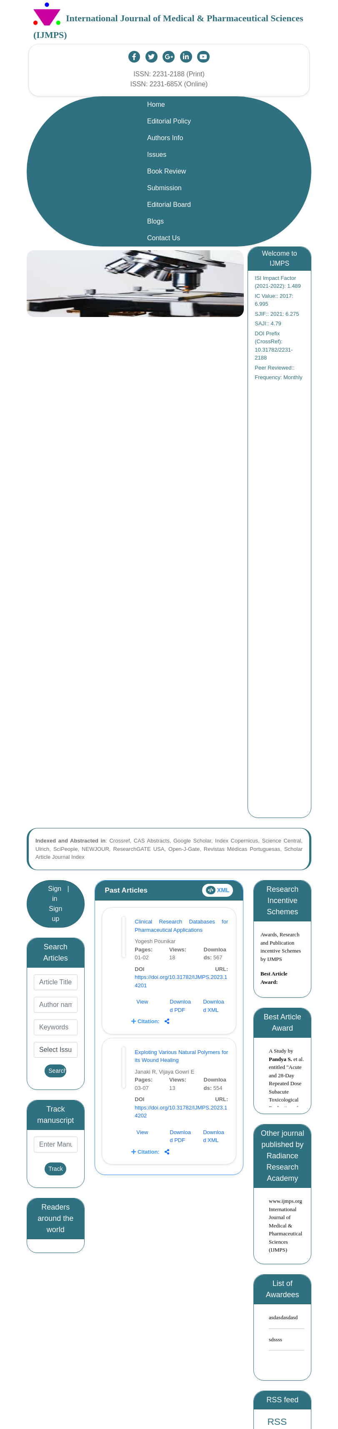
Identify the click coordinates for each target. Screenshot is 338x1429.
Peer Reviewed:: (274, 368)
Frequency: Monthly (278, 377)
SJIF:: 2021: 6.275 (277, 314)
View (142, 1002)
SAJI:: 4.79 (268, 323)
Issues (156, 154)
